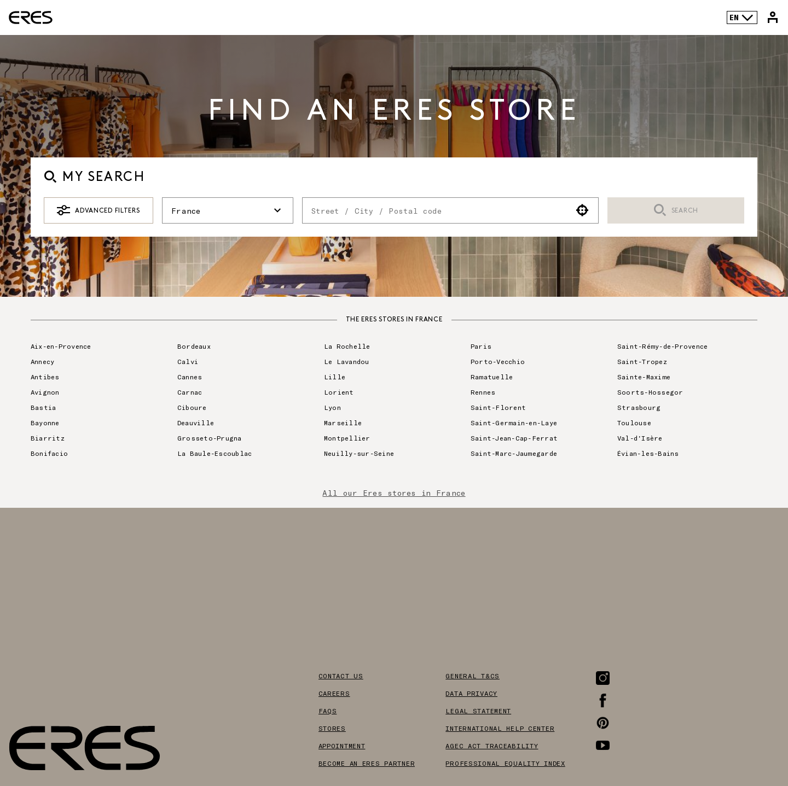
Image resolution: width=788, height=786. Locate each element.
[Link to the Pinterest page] (603, 723)
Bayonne (45, 422)
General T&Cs (472, 675)
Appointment (342, 745)
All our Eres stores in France (393, 492)
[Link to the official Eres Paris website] (31, 17)
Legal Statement (478, 710)
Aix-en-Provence (61, 346)
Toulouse (634, 422)
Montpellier (347, 438)
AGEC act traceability (491, 745)
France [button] (227, 210)
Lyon (332, 407)
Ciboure (192, 407)
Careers (334, 693)
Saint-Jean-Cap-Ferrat (514, 438)
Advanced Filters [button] (98, 210)
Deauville (195, 422)
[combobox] (435, 210)
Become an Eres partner (366, 763)
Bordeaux (194, 346)
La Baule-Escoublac (214, 453)
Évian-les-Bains (648, 453)
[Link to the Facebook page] (603, 700)
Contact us (340, 675)
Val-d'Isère (640, 438)
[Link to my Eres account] (772, 17)
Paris (481, 346)
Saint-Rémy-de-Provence (662, 346)
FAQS (327, 710)
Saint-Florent (498, 407)
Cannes (189, 376)
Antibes (45, 376)
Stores (332, 728)
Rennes (483, 392)
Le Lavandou (346, 361)
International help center (499, 728)
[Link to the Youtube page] (603, 745)
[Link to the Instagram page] (603, 678)
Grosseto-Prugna (209, 438)
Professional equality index (505, 763)
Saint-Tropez (642, 361)
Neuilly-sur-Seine (359, 453)
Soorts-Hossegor (650, 392)
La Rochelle (347, 346)
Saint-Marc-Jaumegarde (514, 453)
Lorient (339, 392)
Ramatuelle (492, 376)
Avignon (45, 392)
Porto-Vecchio (498, 361)
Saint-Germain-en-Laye (514, 422)
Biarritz (48, 438)
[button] (582, 210)
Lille (334, 376)
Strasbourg (638, 407)
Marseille (343, 422)
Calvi (187, 361)
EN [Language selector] (741, 17)
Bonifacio (49, 453)
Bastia (43, 407)
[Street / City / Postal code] (435, 210)
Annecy (42, 361)
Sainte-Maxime (643, 376)
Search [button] (675, 211)
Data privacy (471, 693)
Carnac (189, 392)
